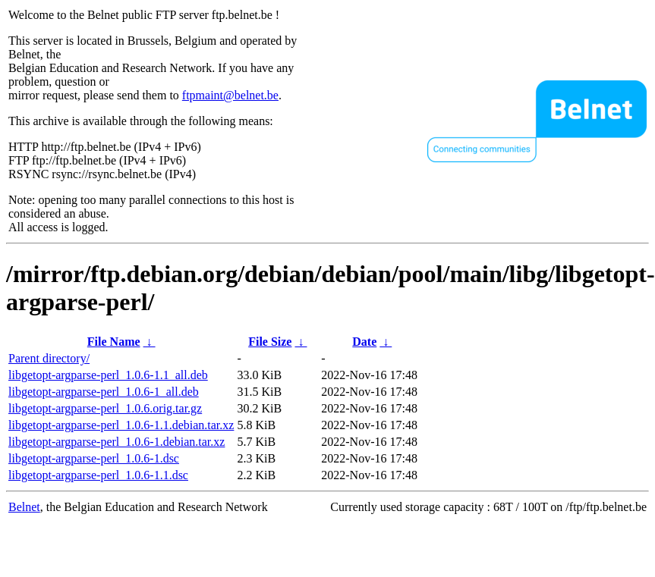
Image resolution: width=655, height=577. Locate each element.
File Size (269, 341)
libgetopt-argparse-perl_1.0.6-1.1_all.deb (108, 374)
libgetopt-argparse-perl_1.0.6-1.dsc (93, 458)
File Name (113, 341)
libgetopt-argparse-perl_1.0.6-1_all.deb (103, 391)
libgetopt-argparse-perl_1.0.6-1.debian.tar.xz (116, 441)
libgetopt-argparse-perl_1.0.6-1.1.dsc (98, 475)
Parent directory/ (49, 358)
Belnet (24, 506)
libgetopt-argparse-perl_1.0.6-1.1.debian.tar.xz (121, 425)
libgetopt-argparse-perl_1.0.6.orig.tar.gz (105, 408)
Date (364, 341)
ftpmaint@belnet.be (230, 95)
